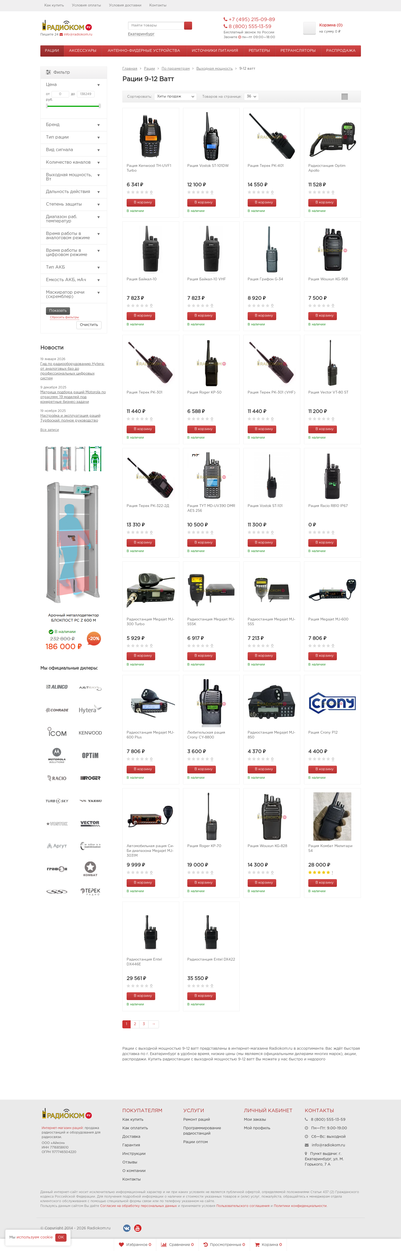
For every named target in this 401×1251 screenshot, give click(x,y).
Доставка (131, 1136)
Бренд (73, 125)
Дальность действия (73, 192)
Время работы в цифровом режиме (73, 253)
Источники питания (215, 50)
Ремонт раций (196, 1119)
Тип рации (73, 137)
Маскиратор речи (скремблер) (73, 294)
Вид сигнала (73, 150)
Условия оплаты (86, 5)
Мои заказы (255, 1119)
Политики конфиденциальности (300, 1206)
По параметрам (176, 68)
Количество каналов (73, 162)
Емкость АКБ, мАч (73, 280)
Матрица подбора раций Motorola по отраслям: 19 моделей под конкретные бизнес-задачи (73, 397)
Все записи (49, 429)
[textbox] (160, 26)
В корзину (140, 202)
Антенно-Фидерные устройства (144, 50)
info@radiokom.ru (78, 34)
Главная (129, 68)
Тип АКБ (73, 267)
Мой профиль (257, 1128)
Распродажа (341, 50)
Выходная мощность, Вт (73, 177)
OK (61, 1237)
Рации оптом (195, 1142)
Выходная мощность (214, 68)
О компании (134, 1171)
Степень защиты (73, 204)
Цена (73, 85)
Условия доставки (125, 5)
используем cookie (35, 1237)
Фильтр (58, 72)
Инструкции (134, 1153)
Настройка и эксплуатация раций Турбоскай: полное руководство (70, 418)
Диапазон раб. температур (73, 219)
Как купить (54, 5)
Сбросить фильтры (64, 317)
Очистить (89, 324)
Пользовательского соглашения (243, 1206)
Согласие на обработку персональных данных (138, 1206)
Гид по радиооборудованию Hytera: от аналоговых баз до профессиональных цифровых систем (72, 371)
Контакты (157, 5)
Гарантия (131, 1145)
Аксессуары (82, 50)
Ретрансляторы (298, 50)
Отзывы (129, 1162)
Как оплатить (135, 1128)
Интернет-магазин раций (62, 1128)
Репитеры (259, 50)
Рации (52, 50)
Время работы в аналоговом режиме (73, 236)
